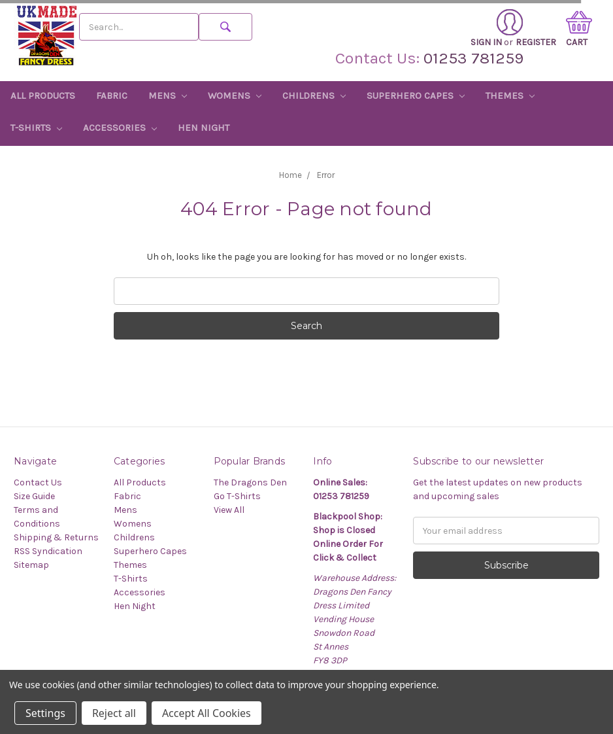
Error (326, 175)
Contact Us (38, 482)
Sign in (497, 28)
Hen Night (203, 127)
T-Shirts (36, 127)
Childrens (314, 95)
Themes (510, 95)
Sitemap (31, 564)
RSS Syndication (48, 551)
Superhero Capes (416, 95)
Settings (45, 713)
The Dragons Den (250, 482)
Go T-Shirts (237, 496)
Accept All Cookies (206, 713)
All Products (42, 95)
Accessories (120, 127)
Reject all (114, 713)
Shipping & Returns (56, 537)
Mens (167, 95)
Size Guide (34, 496)
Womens (234, 95)
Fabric (111, 95)
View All (229, 510)
